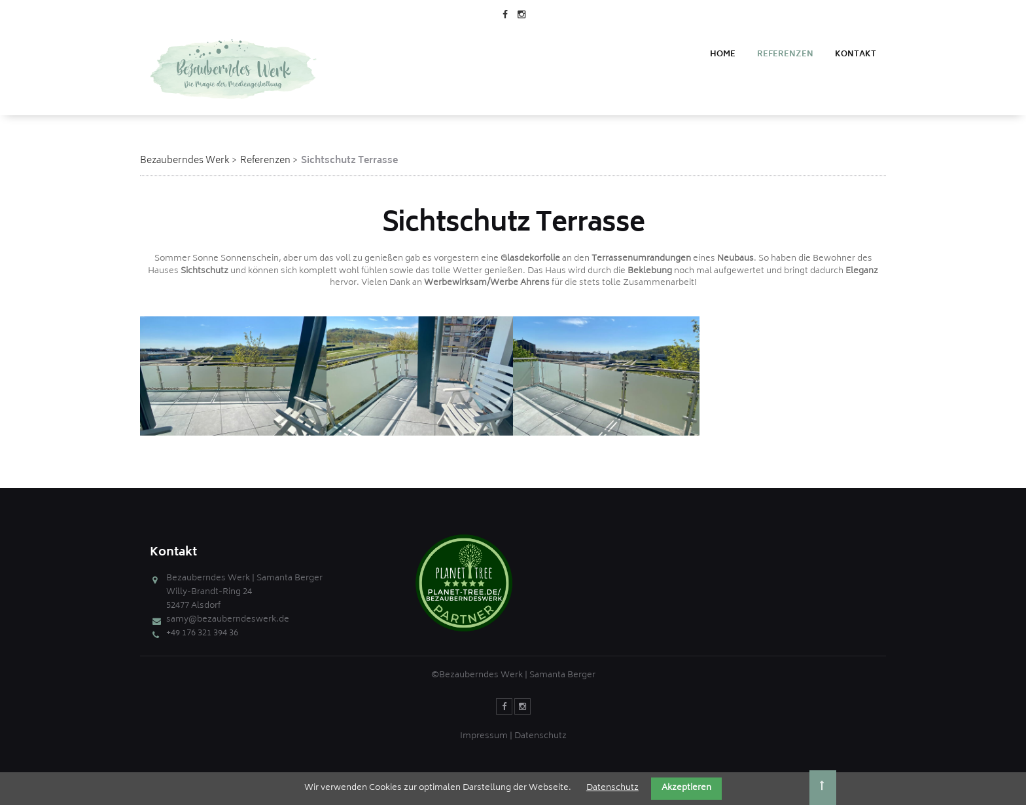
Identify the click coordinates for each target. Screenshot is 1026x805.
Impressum (484, 736)
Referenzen (265, 161)
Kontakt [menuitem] (855, 55)
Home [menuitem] (722, 55)
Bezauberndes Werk (185, 161)
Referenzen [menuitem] (785, 55)
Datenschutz (540, 736)
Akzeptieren (686, 788)
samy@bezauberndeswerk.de (227, 619)
